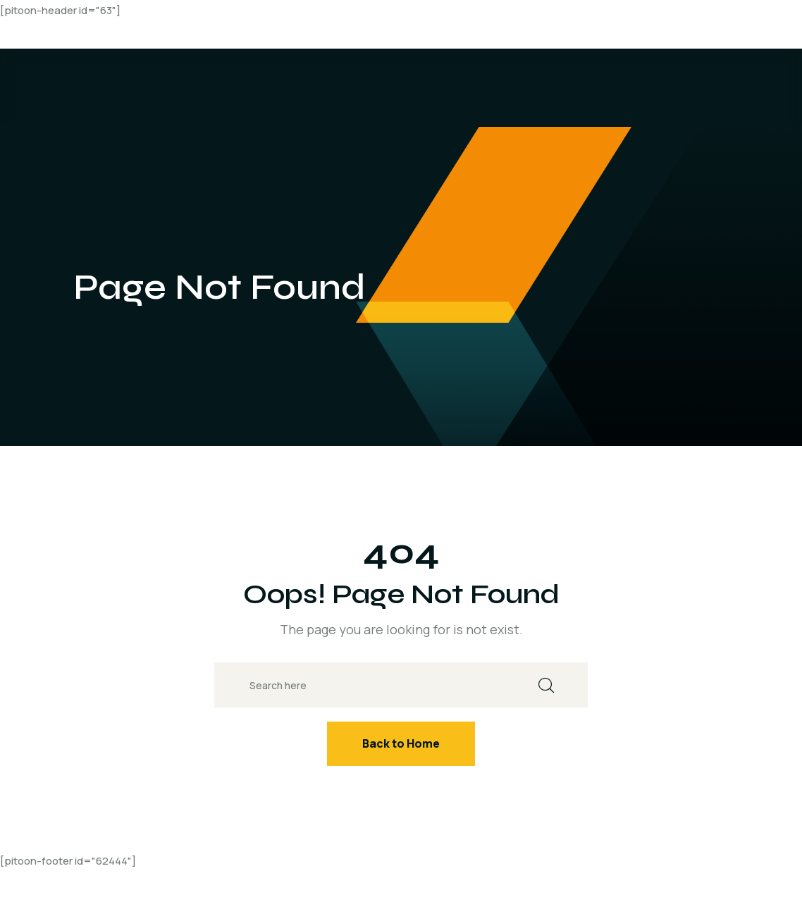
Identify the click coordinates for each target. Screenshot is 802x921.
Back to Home (401, 743)
